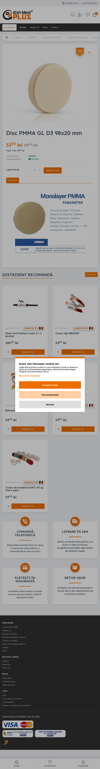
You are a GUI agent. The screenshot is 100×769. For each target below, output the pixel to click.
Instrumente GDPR (12, 642)
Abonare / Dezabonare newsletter (20, 715)
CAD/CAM (36, 37)
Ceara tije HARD (65, 420)
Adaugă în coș (56, 169)
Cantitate (12, 169)
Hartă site (7, 680)
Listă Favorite (9, 712)
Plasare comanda (11, 648)
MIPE (5, 663)
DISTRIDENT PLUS (14, 328)
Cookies (6, 660)
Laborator (11, 27)
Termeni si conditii (11, 654)
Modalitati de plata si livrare (16, 651)
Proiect (54, 27)
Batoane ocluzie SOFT (19, 420)
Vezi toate (90, 275)
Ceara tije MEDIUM (67, 338)
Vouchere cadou (10, 693)
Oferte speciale (10, 696)
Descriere (13, 180)
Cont (4, 706)
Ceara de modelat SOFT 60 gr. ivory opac (24, 503)
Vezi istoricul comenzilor (14, 709)
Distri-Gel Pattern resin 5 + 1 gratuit (23, 340)
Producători (8, 690)
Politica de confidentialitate (16, 657)
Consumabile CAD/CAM (60, 37)
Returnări (7, 677)
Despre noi (40, 27)
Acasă (26, 27)
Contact (66, 27)
